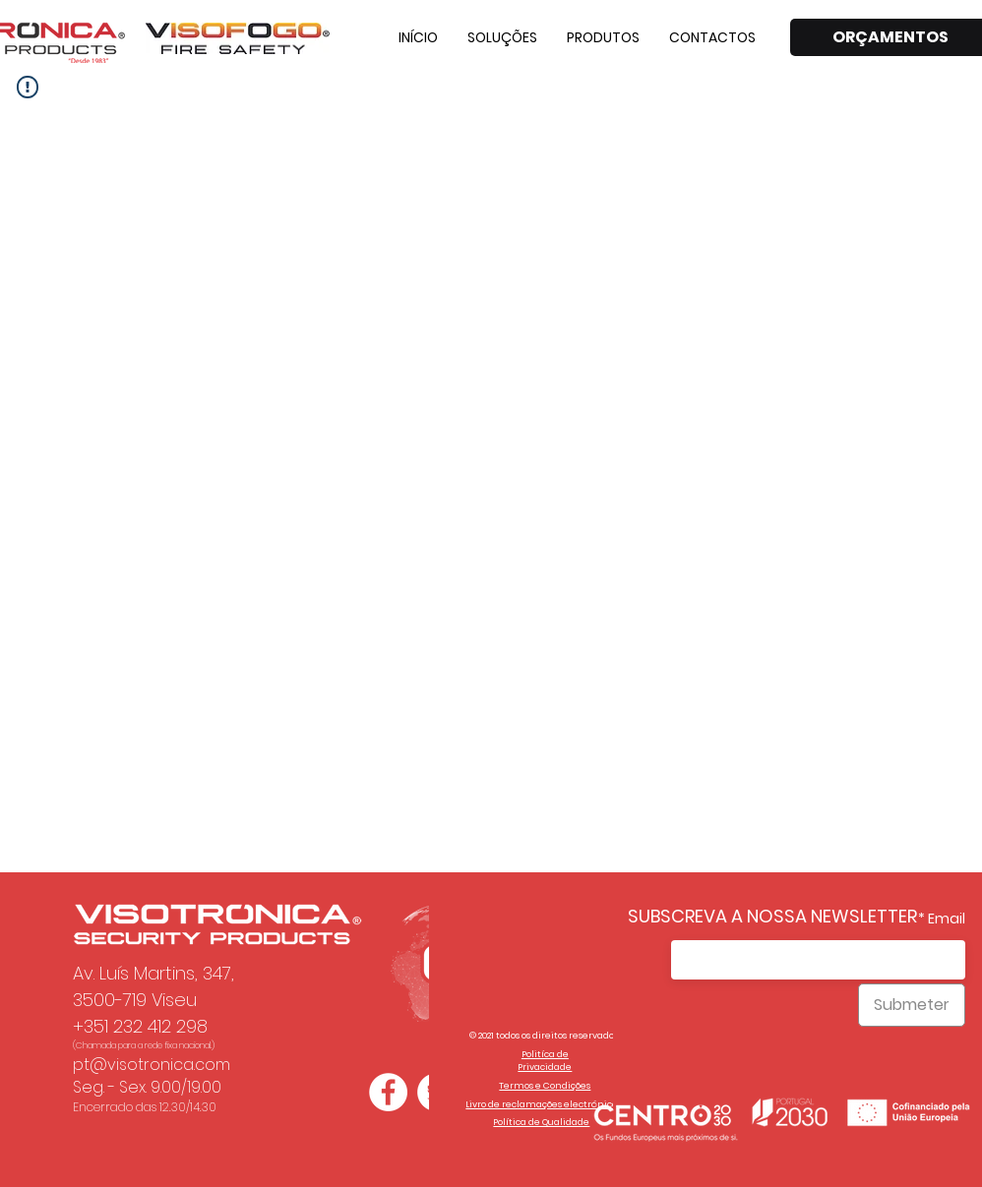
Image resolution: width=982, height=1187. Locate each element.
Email (946, 918)
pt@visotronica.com (151, 1064)
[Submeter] (911, 1005)
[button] (502, 37)
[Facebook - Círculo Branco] (388, 1092)
